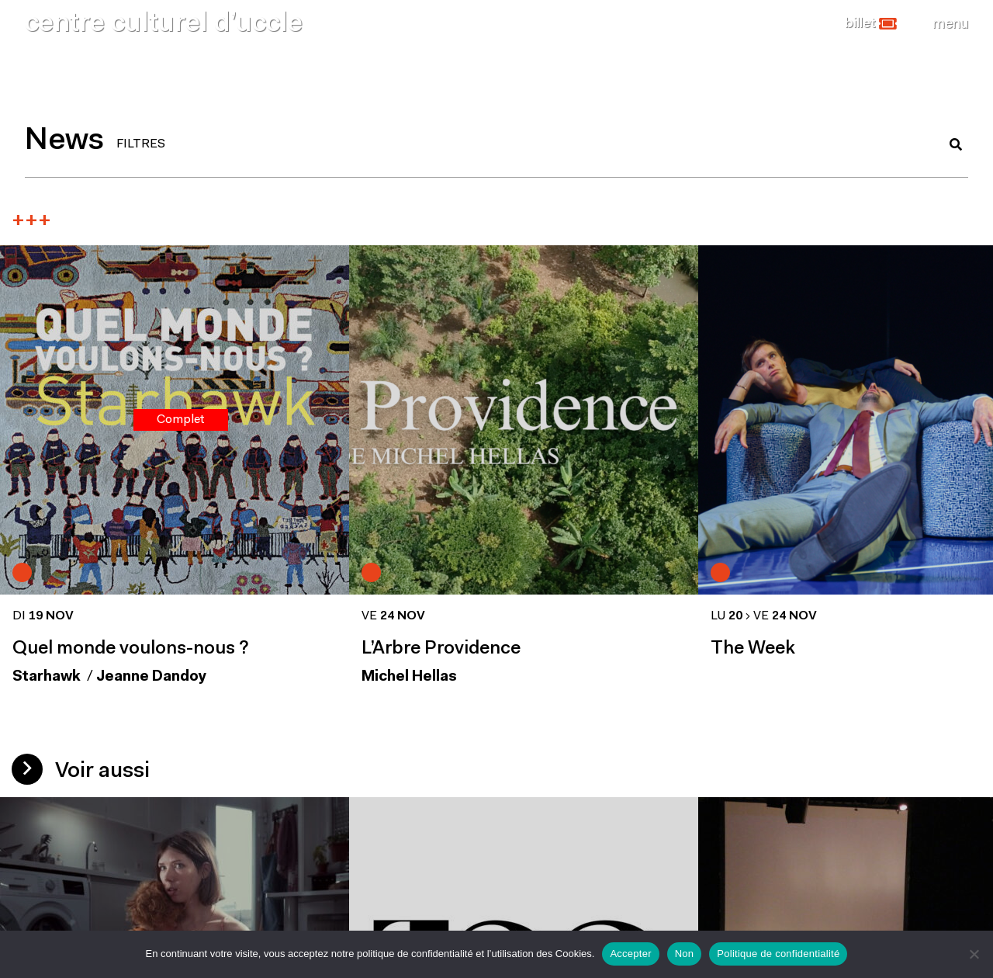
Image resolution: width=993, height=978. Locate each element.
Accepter (630, 953)
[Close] (950, 24)
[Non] (973, 954)
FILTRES (140, 144)
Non (684, 953)
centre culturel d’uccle (164, 24)
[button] (871, 24)
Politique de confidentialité (778, 953)
